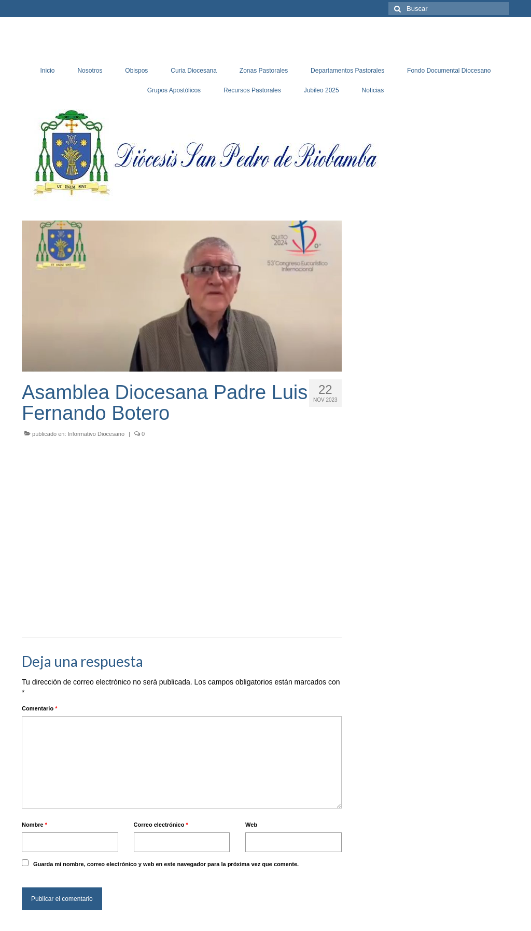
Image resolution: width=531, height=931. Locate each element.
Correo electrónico (161, 825)
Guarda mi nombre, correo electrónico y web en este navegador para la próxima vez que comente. (166, 864)
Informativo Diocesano (96, 434)
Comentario (39, 708)
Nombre (34, 825)
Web (251, 825)
